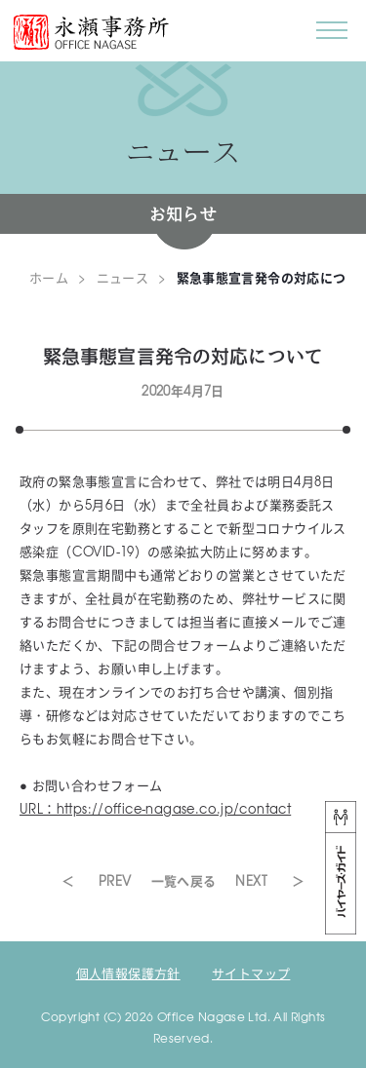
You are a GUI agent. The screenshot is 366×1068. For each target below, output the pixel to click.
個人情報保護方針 (128, 973)
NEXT (251, 880)
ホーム (48, 277)
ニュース (123, 277)
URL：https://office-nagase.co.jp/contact (155, 808)
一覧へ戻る (184, 880)
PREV (115, 880)
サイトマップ (251, 973)
